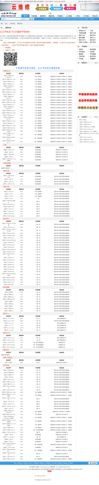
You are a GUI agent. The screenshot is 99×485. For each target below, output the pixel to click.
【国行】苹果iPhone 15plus (9, 102)
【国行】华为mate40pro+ (8, 277)
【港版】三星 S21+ (9, 441)
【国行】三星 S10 (8, 408)
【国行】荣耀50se (8, 311)
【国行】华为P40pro (8, 284)
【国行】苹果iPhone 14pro (8, 110)
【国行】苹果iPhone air (9, 81)
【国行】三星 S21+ (9, 181)
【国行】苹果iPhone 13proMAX (87, 142)
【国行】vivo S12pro (8, 328)
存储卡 (81, 49)
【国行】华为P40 (8, 377)
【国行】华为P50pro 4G (8, 260)
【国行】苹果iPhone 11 (9, 427)
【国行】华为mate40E (8, 267)
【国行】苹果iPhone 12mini (8, 392)
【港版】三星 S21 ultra (9, 447)
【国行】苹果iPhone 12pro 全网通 (88, 131)
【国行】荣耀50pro (9, 308)
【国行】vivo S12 (8, 325)
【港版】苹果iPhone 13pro (8, 414)
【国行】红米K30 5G (8, 206)
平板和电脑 (82, 33)
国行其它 (93, 40)
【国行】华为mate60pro (8, 245)
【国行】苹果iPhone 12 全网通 (87, 127)
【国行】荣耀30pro (9, 372)
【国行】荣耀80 (8, 292)
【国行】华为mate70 (8, 238)
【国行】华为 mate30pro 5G (86, 129)
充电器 (92, 51)
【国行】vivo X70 (8, 323)
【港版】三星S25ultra (8, 150)
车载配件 (93, 58)
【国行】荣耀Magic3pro (8, 299)
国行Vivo (93, 37)
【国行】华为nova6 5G (9, 379)
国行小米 (82, 35)
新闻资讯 (43, 16)
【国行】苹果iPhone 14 (9, 115)
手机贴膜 (93, 54)
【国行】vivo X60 (8, 330)
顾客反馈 (68, 19)
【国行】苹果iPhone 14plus (9, 113)
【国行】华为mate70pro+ (8, 233)
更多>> (96, 63)
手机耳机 (82, 56)
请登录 (47, 1)
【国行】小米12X (8, 196)
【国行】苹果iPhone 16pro (8, 89)
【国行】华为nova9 (8, 262)
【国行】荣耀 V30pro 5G (8, 382)
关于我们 (86, 16)
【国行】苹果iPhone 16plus (9, 92)
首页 (6, 23)
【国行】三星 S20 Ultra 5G (9, 406)
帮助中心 (90, 1)
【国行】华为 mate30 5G (8, 390)
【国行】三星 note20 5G (8, 456)
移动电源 (93, 49)
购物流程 (63, 19)
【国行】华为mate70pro (8, 235)
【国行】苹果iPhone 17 (9, 84)
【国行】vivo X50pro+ (8, 437)
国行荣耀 (82, 37)
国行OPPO (82, 40)
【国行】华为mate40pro (8, 280)
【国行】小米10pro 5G (9, 211)
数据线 (81, 54)
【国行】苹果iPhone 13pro (8, 121)
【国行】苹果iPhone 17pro (8, 79)
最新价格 (51, 16)
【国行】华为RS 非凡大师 (9, 240)
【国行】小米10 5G (8, 209)
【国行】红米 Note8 (8, 213)
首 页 (25, 16)
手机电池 (82, 51)
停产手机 (93, 42)
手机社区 (95, 16)
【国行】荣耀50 (8, 306)
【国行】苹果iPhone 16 (9, 94)
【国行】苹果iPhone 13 (9, 123)
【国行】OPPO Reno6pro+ (8, 347)
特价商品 (46, 19)
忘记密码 (62, 1)
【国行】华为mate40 (8, 271)
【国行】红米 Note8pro (9, 216)
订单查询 (51, 19)
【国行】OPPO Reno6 (8, 342)
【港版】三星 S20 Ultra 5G (9, 432)
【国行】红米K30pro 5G (8, 204)
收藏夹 (86, 1)
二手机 (77, 16)
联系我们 (70, 463)
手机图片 (60, 16)
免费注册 (57, 1)
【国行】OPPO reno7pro (8, 340)
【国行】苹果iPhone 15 (9, 104)
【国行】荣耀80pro (9, 294)
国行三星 (93, 33)
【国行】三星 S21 (8, 179)
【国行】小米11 (8, 198)
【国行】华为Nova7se (8, 282)
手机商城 (34, 16)
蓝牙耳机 (93, 56)
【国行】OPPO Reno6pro (8, 345)
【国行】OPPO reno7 (8, 338)
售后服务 (86, 19)
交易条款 (74, 19)
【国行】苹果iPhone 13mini (8, 125)
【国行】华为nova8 (8, 269)
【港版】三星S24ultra (8, 154)
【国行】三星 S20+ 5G (9, 404)
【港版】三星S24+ (8, 156)
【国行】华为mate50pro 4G (9, 249)
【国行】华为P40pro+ (8, 370)
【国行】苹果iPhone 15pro (8, 100)
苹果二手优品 (8, 362)
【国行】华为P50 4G (8, 257)
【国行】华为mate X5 (8, 242)
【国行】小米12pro (9, 191)
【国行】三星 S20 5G (8, 401)
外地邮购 (91, 19)
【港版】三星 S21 (8, 439)
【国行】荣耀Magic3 (8, 297)
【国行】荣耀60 (8, 301)
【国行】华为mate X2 (8, 264)
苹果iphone (82, 30)
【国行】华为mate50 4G (8, 252)
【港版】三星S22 (8, 434)
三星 (91, 30)
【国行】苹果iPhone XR (8, 430)
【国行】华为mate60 (8, 247)
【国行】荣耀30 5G (8, 375)
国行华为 (93, 35)
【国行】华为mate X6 (8, 227)
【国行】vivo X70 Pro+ (9, 318)
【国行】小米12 (8, 194)
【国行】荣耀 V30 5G (8, 384)
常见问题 (80, 19)
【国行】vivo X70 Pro (8, 321)
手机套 (81, 58)
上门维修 (69, 16)
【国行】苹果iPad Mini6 (8, 128)
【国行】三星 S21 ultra (9, 184)
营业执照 (96, 1)
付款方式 (57, 19)
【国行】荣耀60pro (9, 304)
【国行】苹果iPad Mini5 (8, 459)
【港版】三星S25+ (8, 152)
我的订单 (80, 1)
